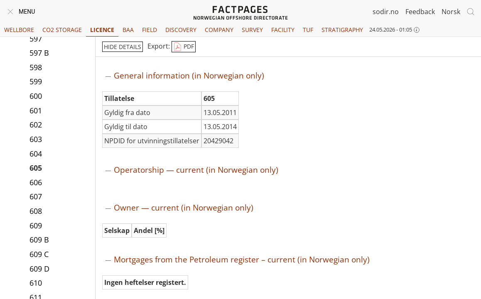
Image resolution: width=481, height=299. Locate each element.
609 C (39, 254)
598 (35, 67)
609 (35, 225)
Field (149, 30)
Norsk (451, 11)
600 (35, 96)
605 (35, 168)
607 (35, 196)
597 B (39, 53)
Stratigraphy (342, 30)
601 (35, 110)
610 (35, 283)
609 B (39, 240)
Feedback (420, 11)
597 (35, 39)
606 (35, 182)
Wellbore (19, 30)
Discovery (180, 30)
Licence (102, 30)
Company (219, 30)
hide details (122, 47)
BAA (128, 30)
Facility (282, 30)
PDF (183, 46)
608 (35, 211)
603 (35, 139)
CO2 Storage (62, 30)
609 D (39, 269)
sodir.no (386, 11)
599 (35, 81)
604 (35, 154)
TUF (308, 30)
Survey (252, 30)
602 (35, 125)
